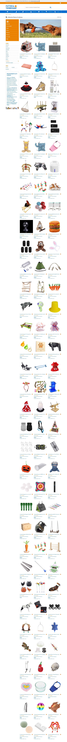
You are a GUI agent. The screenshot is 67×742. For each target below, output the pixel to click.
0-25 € (7, 67)
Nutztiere (8, 34)
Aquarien (12, 102)
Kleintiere (34, 11)
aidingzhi (7, 54)
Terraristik (50, 11)
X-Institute (7, 61)
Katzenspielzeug (10, 96)
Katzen (26, 11)
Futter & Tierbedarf (8, 14)
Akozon (7, 59)
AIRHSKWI (7, 56)
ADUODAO (7, 49)
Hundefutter (9, 95)
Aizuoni (7, 57)
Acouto (7, 46)
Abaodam (7, 44)
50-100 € (7, 69)
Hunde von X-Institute (10, 90)
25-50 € (13, 67)
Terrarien (15, 102)
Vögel (58, 11)
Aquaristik (11, 11)
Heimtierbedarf (9, 26)
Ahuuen (7, 53)
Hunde (19, 11)
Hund (11, 100)
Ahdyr (7, 51)
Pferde (42, 11)
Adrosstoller (8, 48)
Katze (14, 100)
